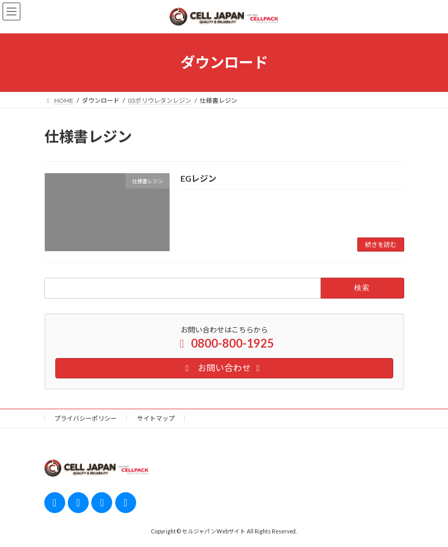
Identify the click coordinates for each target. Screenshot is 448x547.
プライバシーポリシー (85, 418)
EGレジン (198, 178)
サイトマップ (156, 418)
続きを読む (380, 244)
